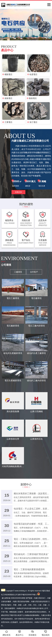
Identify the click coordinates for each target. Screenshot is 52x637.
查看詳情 (18, 192)
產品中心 (19, 633)
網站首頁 (6, 633)
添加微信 (32, 633)
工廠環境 (18, 272)
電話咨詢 (45, 633)
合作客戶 (34, 272)
